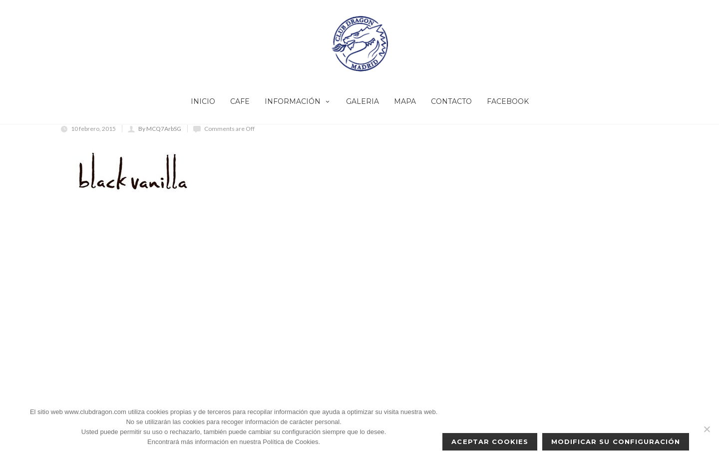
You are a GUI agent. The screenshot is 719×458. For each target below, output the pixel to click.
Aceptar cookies (489, 442)
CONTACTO (451, 101)
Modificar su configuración (615, 442)
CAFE (240, 101)
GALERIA (362, 101)
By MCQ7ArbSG (159, 128)
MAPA (405, 101)
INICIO (203, 101)
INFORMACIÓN (298, 101)
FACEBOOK (508, 101)
